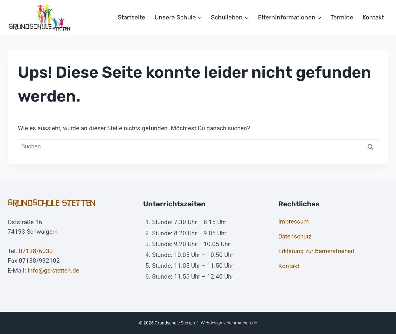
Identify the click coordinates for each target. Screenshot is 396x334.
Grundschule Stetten (52, 203)
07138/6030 (36, 251)
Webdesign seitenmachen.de (229, 322)
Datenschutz (294, 236)
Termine (341, 17)
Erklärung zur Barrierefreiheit (316, 251)
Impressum (293, 221)
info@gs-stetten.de (53, 270)
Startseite (131, 17)
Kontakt (373, 17)
